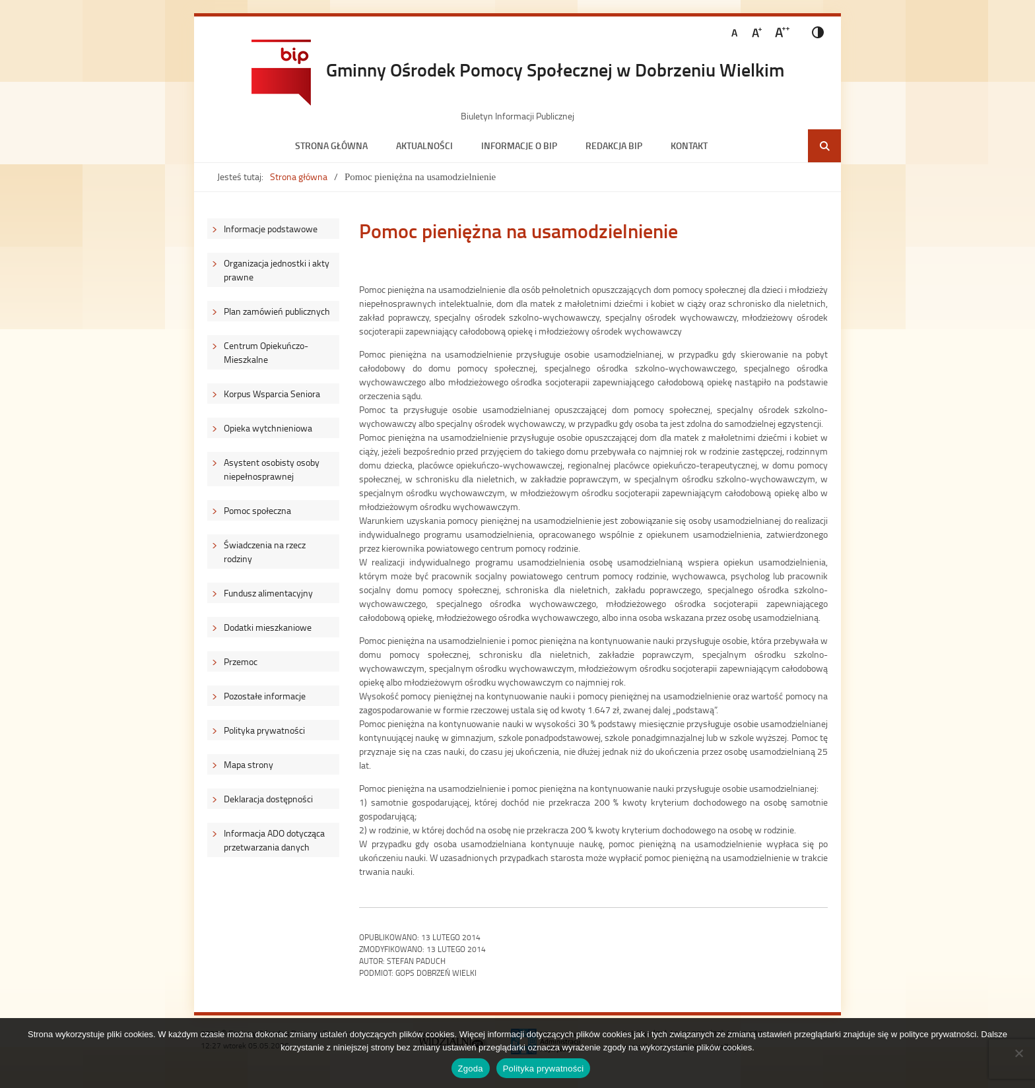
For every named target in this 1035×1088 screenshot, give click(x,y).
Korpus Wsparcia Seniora (272, 393)
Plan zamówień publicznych (277, 311)
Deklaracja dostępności (268, 798)
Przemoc (240, 661)
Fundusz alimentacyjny (268, 593)
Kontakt (689, 145)
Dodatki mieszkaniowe (268, 627)
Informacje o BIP (519, 145)
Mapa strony (248, 764)
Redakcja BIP (613, 145)
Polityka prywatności (264, 730)
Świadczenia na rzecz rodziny (265, 551)
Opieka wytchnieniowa (268, 428)
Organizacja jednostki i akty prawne (276, 270)
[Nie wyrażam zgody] (1018, 1053)
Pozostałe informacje (265, 695)
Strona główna (331, 145)
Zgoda (470, 1068)
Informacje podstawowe (270, 228)
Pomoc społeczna (257, 510)
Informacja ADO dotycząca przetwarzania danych (274, 840)
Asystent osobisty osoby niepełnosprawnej (271, 469)
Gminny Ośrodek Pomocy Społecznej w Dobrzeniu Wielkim (555, 69)
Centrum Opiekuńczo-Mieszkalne (266, 352)
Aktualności (424, 145)
